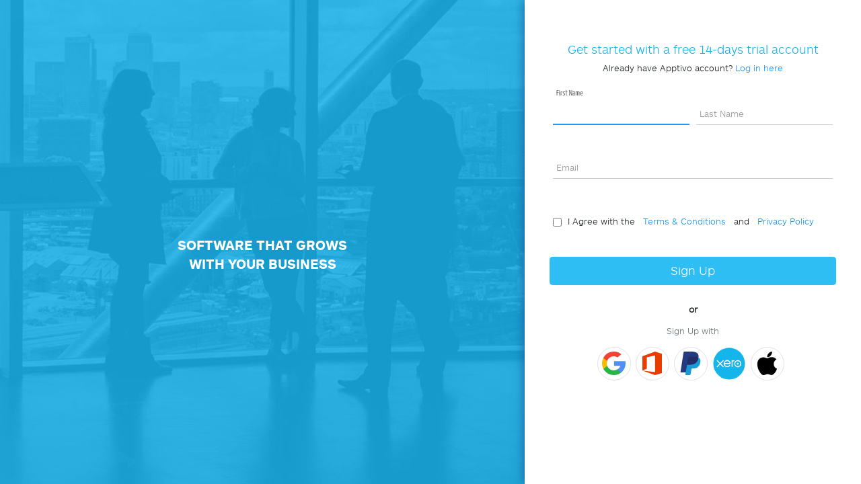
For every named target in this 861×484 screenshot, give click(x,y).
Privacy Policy (783, 221)
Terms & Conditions (682, 221)
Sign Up (693, 271)
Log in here (759, 68)
